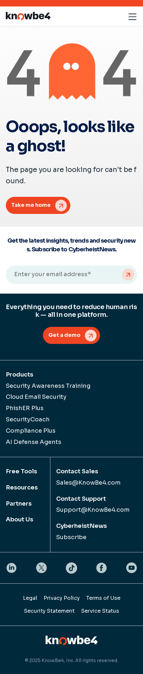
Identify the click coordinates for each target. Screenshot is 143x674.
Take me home (31, 205)
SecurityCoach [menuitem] (28, 419)
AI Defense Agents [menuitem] (33, 442)
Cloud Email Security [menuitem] (36, 396)
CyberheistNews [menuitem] (81, 525)
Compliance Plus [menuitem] (31, 430)
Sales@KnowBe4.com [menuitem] (88, 482)
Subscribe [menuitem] (71, 537)
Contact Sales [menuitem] (77, 471)
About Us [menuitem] (19, 519)
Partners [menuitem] (19, 503)
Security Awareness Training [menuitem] (48, 385)
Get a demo (64, 335)
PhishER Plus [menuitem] (25, 408)
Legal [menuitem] (30, 598)
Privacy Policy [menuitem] (62, 598)
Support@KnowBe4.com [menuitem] (93, 509)
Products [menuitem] (19, 374)
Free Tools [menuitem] (21, 471)
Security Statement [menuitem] (49, 611)
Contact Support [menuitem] (81, 498)
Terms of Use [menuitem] (103, 598)
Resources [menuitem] (22, 487)
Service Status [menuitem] (100, 611)
